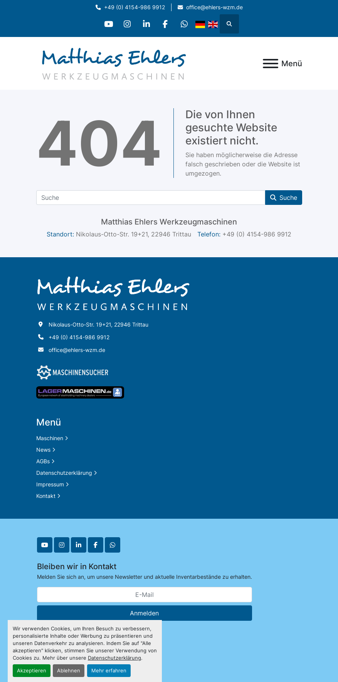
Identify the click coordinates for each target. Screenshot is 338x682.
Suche (283, 197)
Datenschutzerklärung (114, 658)
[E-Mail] (144, 594)
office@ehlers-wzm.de (214, 7)
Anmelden (144, 613)
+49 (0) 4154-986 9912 (134, 7)
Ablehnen (68, 671)
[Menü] (270, 63)
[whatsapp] (185, 24)
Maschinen (49, 438)
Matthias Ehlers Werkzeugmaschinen (169, 221)
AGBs (43, 461)
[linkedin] (146, 24)
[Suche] (150, 197)
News (43, 449)
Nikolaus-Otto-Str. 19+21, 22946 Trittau (98, 324)
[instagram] (126, 24)
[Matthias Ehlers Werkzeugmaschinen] (113, 293)
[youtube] (107, 24)
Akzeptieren (31, 671)
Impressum (50, 484)
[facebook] (166, 24)
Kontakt (45, 496)
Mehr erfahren (108, 671)
